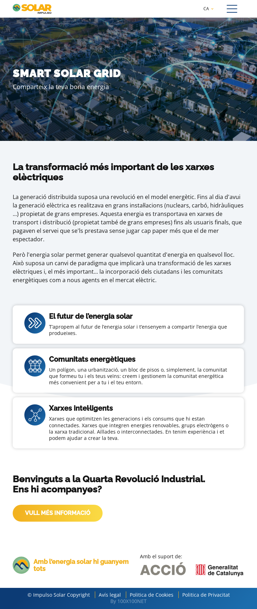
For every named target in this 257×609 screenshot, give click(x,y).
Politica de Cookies (151, 594)
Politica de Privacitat (206, 594)
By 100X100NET (128, 601)
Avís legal (110, 594)
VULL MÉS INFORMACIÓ (57, 513)
